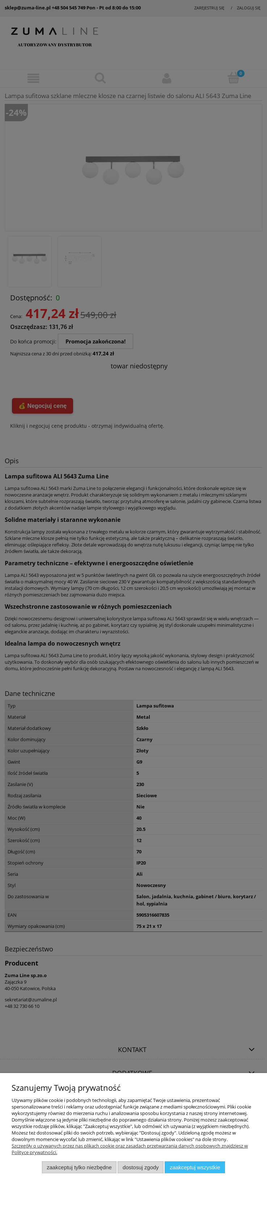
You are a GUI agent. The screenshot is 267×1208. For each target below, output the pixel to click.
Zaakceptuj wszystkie (195, 1167)
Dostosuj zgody (141, 1167)
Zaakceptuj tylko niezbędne (79, 1167)
